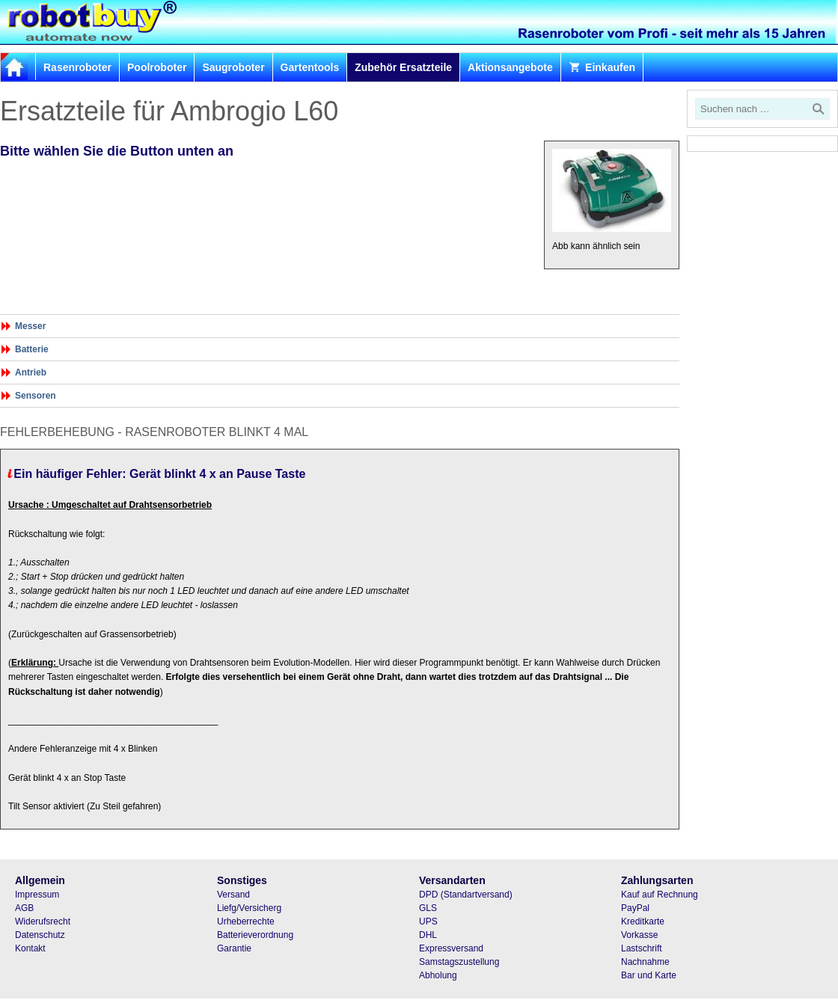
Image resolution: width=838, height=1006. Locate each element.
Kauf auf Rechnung (659, 894)
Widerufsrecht (42, 921)
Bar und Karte (648, 975)
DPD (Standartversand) (466, 894)
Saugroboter (233, 67)
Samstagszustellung (459, 962)
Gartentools (310, 67)
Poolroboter (156, 67)
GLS (428, 908)
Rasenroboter (77, 67)
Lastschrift (641, 948)
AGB (24, 908)
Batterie (32, 349)
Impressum (37, 894)
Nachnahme (645, 962)
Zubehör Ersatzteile (403, 67)
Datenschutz (40, 935)
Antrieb (30, 372)
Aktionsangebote (510, 67)
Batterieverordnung (255, 935)
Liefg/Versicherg (249, 908)
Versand (233, 894)
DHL (428, 935)
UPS (428, 921)
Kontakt (30, 948)
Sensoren (35, 395)
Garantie (234, 948)
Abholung (438, 975)
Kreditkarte (642, 921)
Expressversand (451, 948)
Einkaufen (602, 67)
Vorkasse (639, 935)
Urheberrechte (246, 921)
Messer (30, 326)
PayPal (635, 908)
